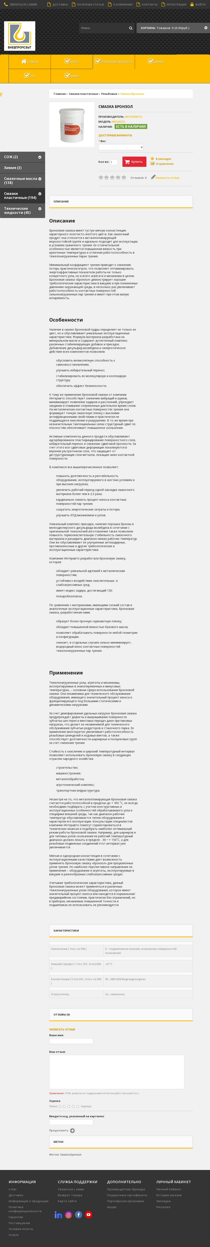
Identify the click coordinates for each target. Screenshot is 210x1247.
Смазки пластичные (83, 94)
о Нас (13, 1189)
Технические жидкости (113, 61)
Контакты (147, 4)
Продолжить (62, 1130)
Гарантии (16, 1217)
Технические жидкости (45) (17, 210)
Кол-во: (108, 162)
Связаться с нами (23, 4)
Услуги (13, 1235)
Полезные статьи (88, 4)
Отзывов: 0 (138, 178)
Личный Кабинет (168, 1189)
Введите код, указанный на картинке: (77, 1116)
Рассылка (163, 1207)
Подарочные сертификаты (127, 1195)
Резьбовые (109, 94)
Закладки (163, 1201)
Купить (134, 162)
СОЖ (29, 76)
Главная (29, 61)
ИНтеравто (133, 117)
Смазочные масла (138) (20, 180)
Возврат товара (70, 1195)
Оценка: (55, 1101)
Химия (72, 76)
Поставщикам (19, 1223)
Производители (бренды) (126, 1189)
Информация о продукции (28, 1201)
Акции (111, 1207)
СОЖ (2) (11, 157)
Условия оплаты (21, 1229)
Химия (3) (13, 167)
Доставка (57, 4)
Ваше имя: (56, 1035)
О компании (120, 4)
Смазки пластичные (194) (20, 195)
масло (72, 61)
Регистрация (174, 4)
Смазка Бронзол (132, 94)
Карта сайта (67, 1201)
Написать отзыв (165, 178)
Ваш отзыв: (57, 1052)
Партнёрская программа (125, 1201)
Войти (198, 4)
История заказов (169, 1195)
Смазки (156, 61)
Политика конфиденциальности (25, 1209)
